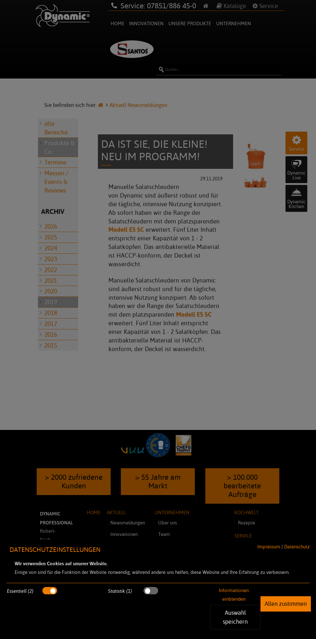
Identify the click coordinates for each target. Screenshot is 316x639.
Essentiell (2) (20, 591)
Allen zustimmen (286, 603)
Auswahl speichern (235, 617)
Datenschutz (297, 547)
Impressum (268, 547)
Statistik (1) (120, 591)
